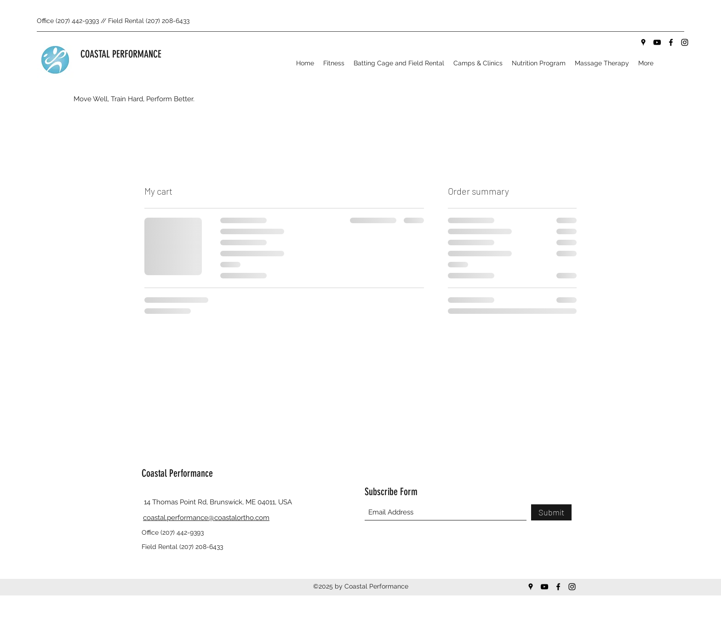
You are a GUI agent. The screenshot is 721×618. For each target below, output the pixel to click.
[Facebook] (670, 42)
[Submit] (551, 512)
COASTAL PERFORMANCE (120, 54)
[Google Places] (643, 42)
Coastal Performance (177, 473)
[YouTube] (657, 42)
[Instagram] (684, 42)
